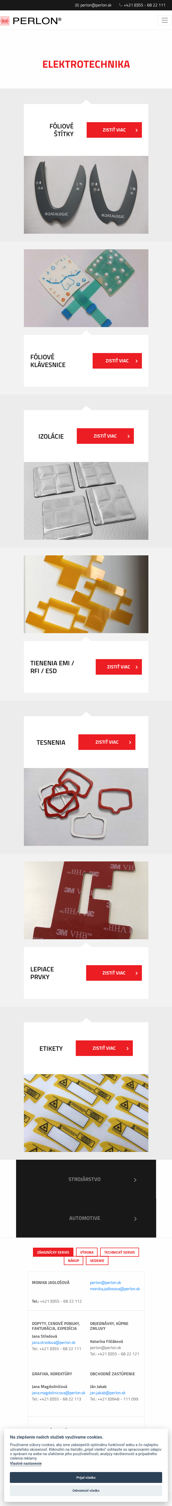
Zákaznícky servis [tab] (53, 1252)
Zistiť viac (120, 129)
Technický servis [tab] (119, 1252)
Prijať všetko (86, 1478)
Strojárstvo (84, 1179)
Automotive (84, 1218)
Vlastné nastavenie (26, 1463)
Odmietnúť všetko (85, 1491)
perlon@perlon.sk (93, 5)
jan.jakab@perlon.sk (108, 1393)
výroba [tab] (86, 1252)
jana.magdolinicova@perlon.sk (58, 1393)
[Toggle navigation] (164, 20)
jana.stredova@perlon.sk (53, 1342)
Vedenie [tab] (97, 1260)
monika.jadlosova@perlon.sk (115, 1289)
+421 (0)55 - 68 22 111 (142, 5)
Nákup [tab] (73, 1260)
